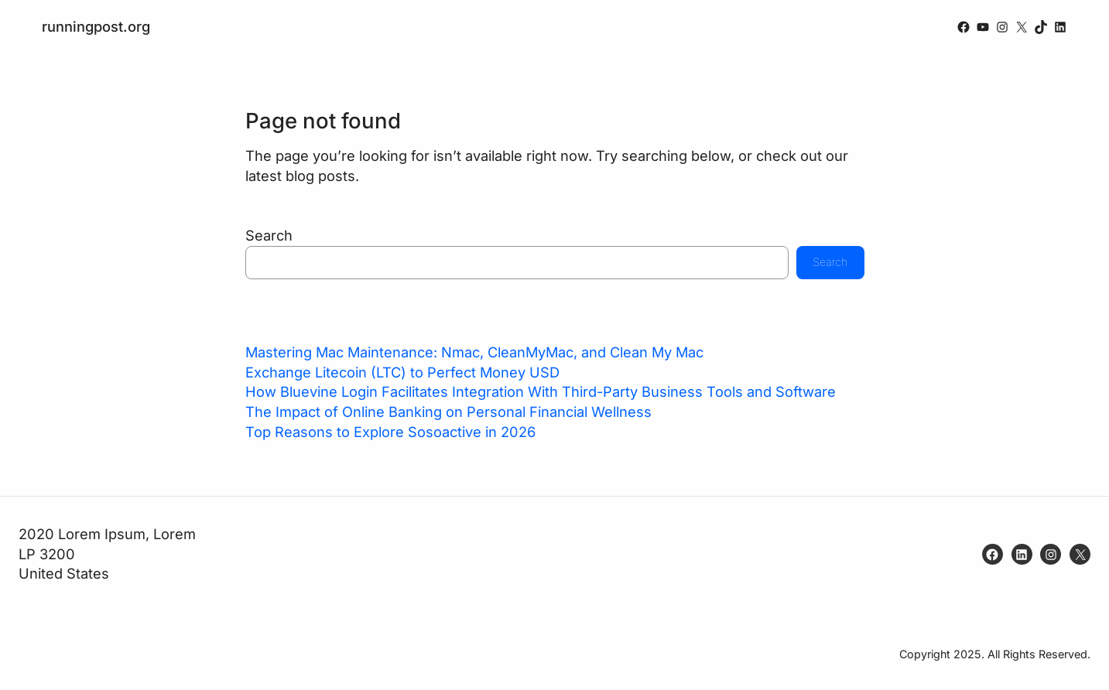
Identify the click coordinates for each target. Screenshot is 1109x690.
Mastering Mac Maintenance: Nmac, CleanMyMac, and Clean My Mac (474, 351)
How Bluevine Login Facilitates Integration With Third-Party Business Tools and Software (540, 391)
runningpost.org (96, 26)
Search (269, 235)
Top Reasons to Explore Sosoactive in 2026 (390, 431)
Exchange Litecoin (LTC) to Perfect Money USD (402, 372)
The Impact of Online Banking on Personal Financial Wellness (448, 411)
